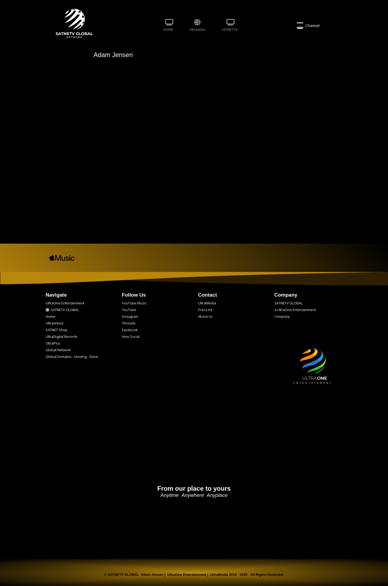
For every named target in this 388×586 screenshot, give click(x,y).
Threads (129, 323)
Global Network (58, 349)
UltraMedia (207, 303)
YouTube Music (134, 303)
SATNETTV (229, 25)
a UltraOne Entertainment (295, 309)
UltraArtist (197, 25)
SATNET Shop (56, 329)
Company (282, 316)
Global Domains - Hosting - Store (72, 356)
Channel (308, 25)
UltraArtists (55, 323)
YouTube (129, 309)
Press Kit (205, 309)
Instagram (130, 316)
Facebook (130, 329)
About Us (205, 316)
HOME (168, 25)
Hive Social (131, 336)
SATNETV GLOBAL (62, 309)
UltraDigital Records (62, 336)
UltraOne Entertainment (65, 303)
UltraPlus (53, 343)
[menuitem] (168, 25)
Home (50, 316)
